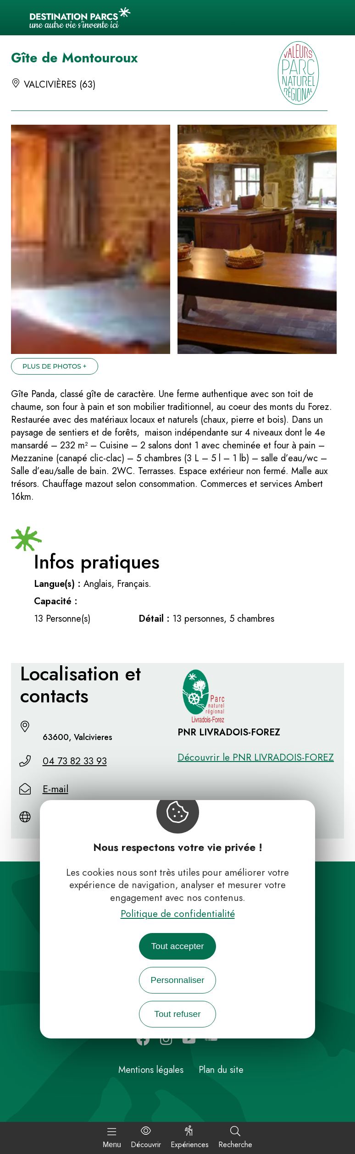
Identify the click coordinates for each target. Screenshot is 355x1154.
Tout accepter (177, 946)
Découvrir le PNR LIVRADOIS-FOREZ (256, 757)
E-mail (55, 789)
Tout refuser (177, 1014)
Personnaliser (177, 980)
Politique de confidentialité (178, 914)
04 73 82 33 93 (75, 761)
